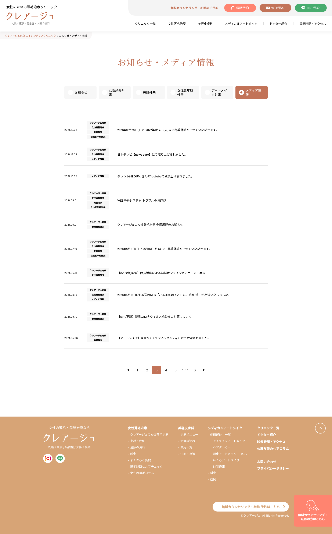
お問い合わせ (266, 461)
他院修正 (219, 466)
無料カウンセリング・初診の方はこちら (313, 517)
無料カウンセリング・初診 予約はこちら (251, 507)
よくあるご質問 (140, 460)
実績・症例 (137, 440)
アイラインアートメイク (229, 440)
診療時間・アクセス (312, 23)
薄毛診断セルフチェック (146, 466)
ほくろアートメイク (226, 460)
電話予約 (242, 8)
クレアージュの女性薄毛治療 (149, 434)
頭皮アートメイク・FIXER (230, 453)
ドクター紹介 (278, 23)
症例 (213, 479)
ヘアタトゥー (222, 447)
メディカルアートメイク (241, 23)
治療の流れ (137, 447)
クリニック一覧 (145, 23)
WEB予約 (277, 8)
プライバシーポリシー (273, 468)
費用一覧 (186, 447)
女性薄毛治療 (177, 23)
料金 (133, 453)
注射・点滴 (187, 453)
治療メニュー (189, 434)
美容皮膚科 (205, 23)
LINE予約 (313, 8)
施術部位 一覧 (220, 434)
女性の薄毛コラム (142, 472)
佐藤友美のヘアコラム (273, 448)
